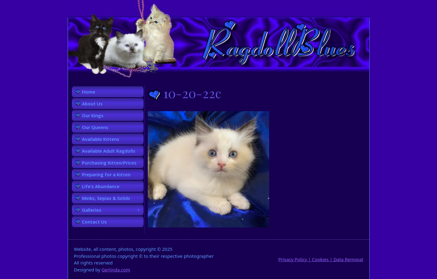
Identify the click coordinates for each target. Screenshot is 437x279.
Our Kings (92, 115)
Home (88, 92)
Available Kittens (100, 139)
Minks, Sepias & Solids (106, 198)
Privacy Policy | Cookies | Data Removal (320, 259)
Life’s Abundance (101, 186)
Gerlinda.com (116, 270)
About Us (92, 104)
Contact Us (94, 222)
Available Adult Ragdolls (108, 151)
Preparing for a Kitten (106, 174)
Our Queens (95, 127)
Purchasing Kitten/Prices (109, 163)
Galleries (113, 209)
